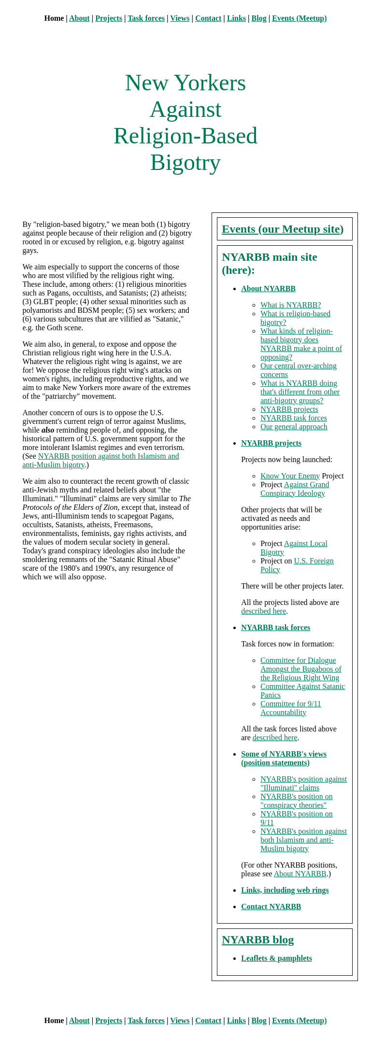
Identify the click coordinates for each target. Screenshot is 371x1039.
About (79, 18)
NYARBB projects (289, 409)
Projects (108, 18)
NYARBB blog (258, 939)
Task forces (146, 18)
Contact (208, 18)
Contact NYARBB (271, 906)
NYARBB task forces (293, 418)
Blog (259, 18)
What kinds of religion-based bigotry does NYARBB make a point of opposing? (301, 344)
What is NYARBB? (290, 305)
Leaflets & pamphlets (276, 958)
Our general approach (294, 426)
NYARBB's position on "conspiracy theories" (296, 800)
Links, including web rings (284, 890)
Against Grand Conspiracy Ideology (294, 488)
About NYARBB (268, 288)
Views (179, 18)
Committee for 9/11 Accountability (290, 708)
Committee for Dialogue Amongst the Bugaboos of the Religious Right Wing (301, 669)
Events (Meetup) (299, 18)
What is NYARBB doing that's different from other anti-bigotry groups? (300, 392)
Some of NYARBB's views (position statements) (284, 758)
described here (263, 611)
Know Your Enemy (290, 476)
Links (236, 18)
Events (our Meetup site (281, 229)
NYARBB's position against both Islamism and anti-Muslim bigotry (303, 840)
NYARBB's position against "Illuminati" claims (303, 783)
